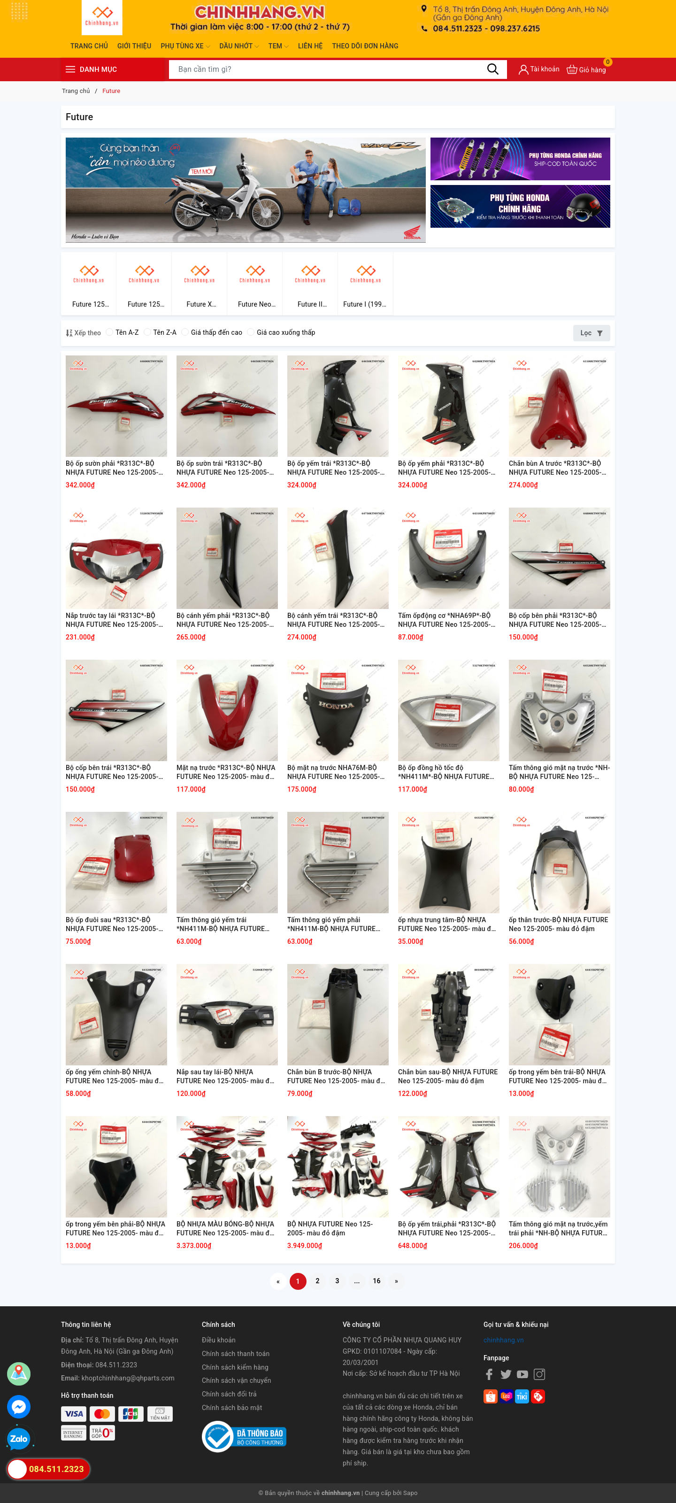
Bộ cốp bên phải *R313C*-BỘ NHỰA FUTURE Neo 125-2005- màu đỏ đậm (555, 621)
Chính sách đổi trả (229, 1394)
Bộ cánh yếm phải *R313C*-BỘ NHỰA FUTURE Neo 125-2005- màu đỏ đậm (223, 621)
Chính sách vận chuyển (236, 1380)
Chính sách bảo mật (232, 1407)
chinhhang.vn (504, 1340)
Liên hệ (310, 46)
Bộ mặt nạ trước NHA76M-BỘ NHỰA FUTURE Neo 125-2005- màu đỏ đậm (333, 773)
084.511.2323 (116, 1365)
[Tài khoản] (539, 70)
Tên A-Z (122, 332)
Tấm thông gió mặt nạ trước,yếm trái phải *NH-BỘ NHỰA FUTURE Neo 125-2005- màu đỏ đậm (558, 1229)
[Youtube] (522, 1374)
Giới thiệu (134, 46)
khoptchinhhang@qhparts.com (128, 1378)
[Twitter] (506, 1374)
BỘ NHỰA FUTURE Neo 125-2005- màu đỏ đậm (330, 1228)
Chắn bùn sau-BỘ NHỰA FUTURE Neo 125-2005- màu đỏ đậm (448, 1076)
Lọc (592, 333)
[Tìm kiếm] (493, 69)
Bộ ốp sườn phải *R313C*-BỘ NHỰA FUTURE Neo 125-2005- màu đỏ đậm (112, 469)
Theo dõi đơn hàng (365, 46)
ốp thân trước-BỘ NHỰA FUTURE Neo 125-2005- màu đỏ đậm (558, 924)
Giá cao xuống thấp (281, 332)
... (357, 1281)
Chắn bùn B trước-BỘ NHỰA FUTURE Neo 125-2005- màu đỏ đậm (335, 1077)
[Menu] (70, 69)
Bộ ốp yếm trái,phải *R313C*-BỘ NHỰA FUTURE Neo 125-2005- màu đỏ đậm (447, 1229)
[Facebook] (489, 1374)
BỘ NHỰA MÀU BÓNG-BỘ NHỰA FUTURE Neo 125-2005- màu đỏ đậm (225, 1229)
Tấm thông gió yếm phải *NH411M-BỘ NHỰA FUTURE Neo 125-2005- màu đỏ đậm (331, 925)
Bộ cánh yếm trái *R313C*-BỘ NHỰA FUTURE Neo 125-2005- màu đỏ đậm (333, 621)
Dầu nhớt (239, 46)
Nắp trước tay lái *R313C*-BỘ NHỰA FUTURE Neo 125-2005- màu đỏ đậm (112, 621)
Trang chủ (89, 46)
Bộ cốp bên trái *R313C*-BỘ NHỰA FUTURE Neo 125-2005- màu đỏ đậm (112, 773)
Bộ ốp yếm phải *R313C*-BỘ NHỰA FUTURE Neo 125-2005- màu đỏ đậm (444, 469)
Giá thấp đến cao (211, 332)
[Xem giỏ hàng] (586, 69)
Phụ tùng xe (185, 46)
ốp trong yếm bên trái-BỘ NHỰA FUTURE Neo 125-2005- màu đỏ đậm (557, 1077)
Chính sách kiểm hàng (235, 1367)
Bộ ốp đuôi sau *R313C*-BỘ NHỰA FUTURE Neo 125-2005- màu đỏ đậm (112, 925)
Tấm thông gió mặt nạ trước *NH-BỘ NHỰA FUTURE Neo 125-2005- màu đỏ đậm (559, 773)
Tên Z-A (160, 332)
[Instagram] (539, 1374)
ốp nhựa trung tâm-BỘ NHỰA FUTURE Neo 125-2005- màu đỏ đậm (446, 925)
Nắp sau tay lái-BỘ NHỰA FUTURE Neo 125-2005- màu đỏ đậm (225, 1077)
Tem (279, 46)
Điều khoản (219, 1340)
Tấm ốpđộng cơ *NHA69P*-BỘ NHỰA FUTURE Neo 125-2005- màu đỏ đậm (444, 621)
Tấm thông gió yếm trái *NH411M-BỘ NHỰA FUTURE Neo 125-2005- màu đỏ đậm (221, 925)
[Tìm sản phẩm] (338, 69)
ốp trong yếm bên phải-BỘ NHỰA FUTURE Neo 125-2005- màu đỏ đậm (115, 1229)
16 (377, 1281)
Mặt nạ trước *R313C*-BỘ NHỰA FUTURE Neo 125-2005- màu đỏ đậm (226, 773)
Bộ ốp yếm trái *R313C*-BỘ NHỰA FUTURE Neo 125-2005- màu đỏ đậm (333, 469)
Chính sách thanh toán (235, 1353)
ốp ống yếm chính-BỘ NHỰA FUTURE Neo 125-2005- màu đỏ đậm (114, 1077)
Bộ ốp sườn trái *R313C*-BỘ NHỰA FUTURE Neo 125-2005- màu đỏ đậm (223, 469)
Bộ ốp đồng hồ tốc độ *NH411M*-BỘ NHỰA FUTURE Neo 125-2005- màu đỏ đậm (444, 773)
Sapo (410, 1492)
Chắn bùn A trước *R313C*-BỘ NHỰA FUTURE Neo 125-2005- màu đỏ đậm (555, 469)
